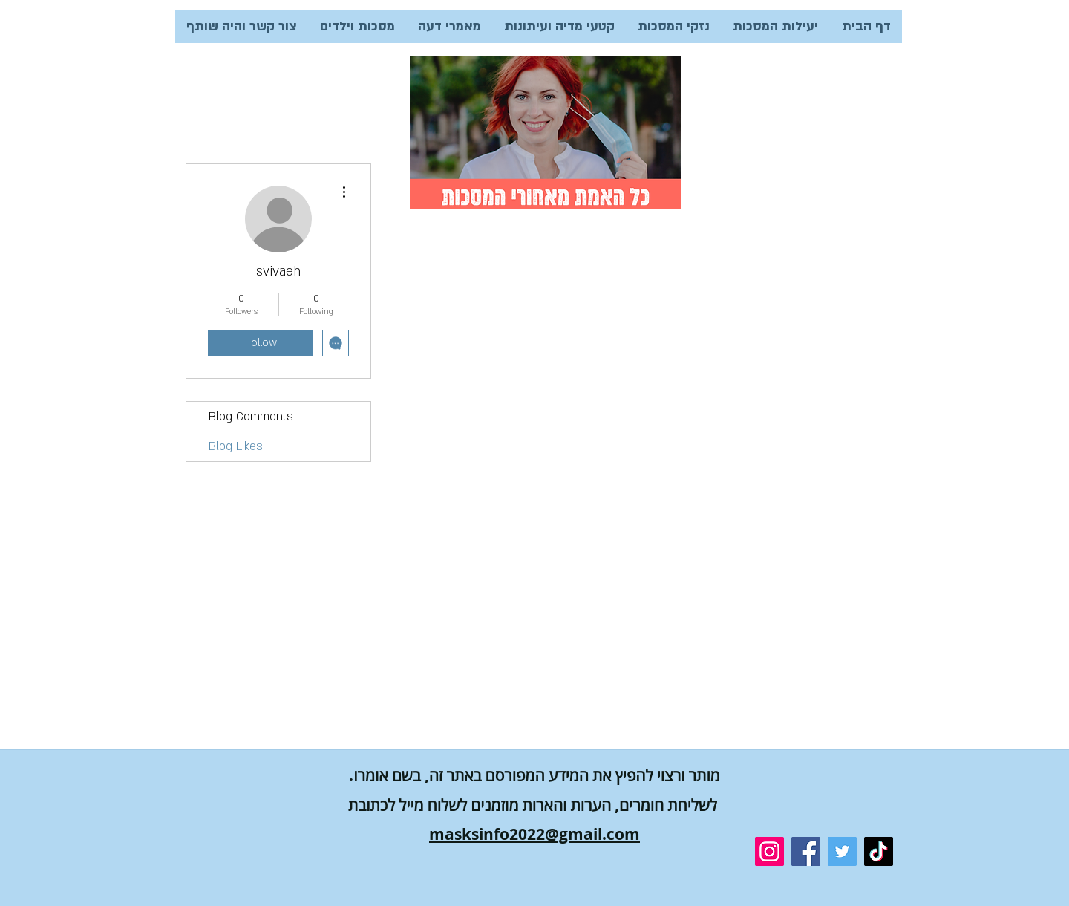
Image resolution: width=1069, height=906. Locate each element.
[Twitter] (842, 851)
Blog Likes (236, 446)
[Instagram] (769, 851)
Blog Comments (251, 416)
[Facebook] (805, 851)
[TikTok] (878, 851)
